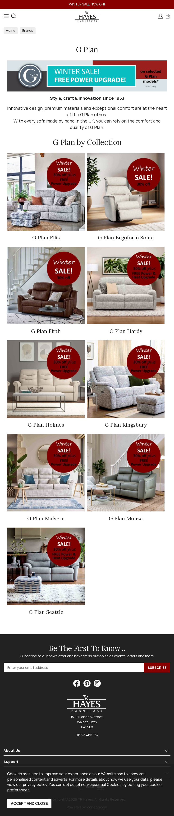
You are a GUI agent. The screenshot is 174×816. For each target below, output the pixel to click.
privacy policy (35, 784)
